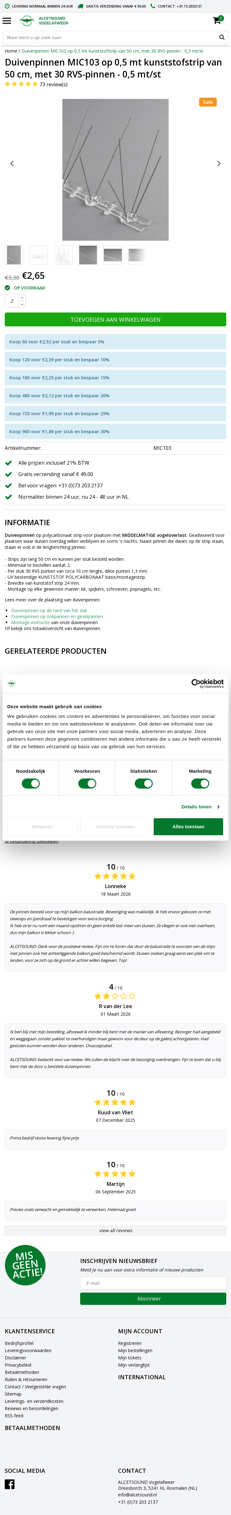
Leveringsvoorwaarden (28, 1350)
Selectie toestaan (115, 826)
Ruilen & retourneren (26, 1379)
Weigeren (42, 826)
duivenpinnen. (87, 628)
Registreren (129, 1343)
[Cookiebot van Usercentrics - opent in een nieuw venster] (196, 683)
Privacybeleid (18, 1365)
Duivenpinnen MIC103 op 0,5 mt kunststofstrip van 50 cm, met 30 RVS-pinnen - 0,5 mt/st (112, 51)
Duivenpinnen (20, 535)
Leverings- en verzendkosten (34, 1401)
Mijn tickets (129, 1358)
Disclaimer (15, 1358)
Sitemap (13, 1394)
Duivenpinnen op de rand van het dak (49, 610)
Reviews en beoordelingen (31, 1408)
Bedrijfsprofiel (19, 1343)
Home (11, 51)
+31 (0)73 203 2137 (138, 1502)
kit (83, 589)
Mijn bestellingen (135, 1350)
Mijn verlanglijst (134, 1365)
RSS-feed (14, 1416)
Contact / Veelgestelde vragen (35, 1387)
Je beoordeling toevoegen (31, 841)
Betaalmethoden (22, 1372)
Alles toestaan (188, 826)
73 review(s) (53, 84)
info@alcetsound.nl (137, 1495)
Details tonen (196, 806)
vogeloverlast (172, 535)
